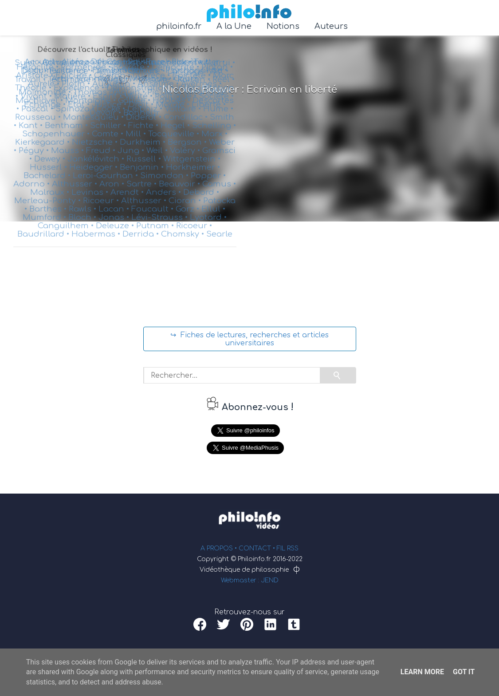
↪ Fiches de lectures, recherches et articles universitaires (249, 339)
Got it (464, 672)
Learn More (422, 672)
